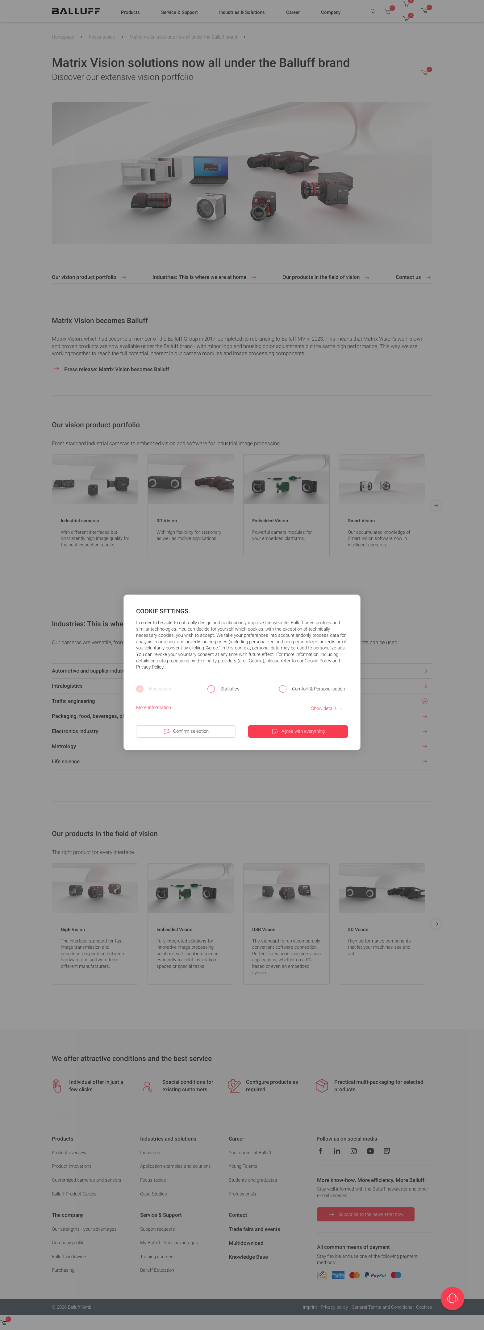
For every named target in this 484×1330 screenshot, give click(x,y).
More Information (153, 707)
